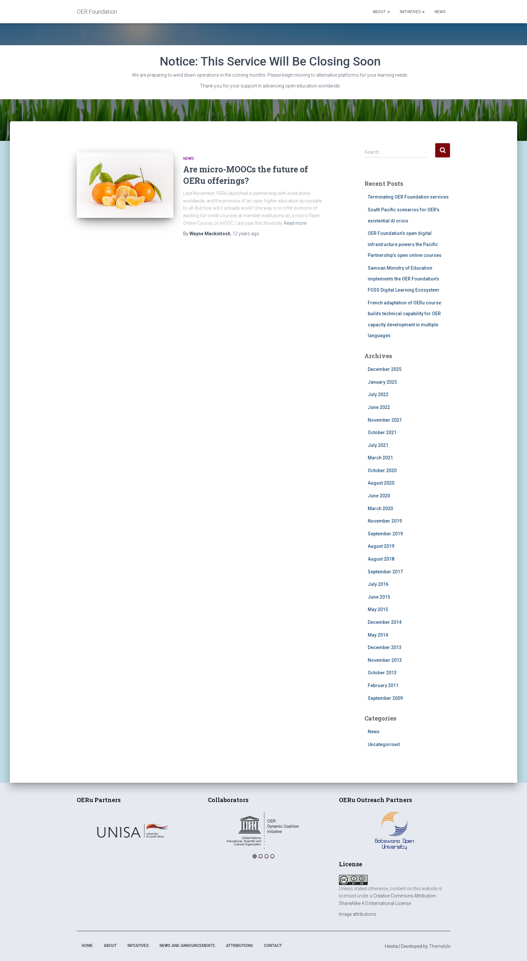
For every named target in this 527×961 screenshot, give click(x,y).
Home (87, 945)
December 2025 (384, 369)
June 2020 (379, 495)
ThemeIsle (439, 946)
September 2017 (385, 571)
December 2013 (384, 647)
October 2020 (382, 470)
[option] (132, 830)
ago (245, 233)
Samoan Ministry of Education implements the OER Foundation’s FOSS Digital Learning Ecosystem (403, 279)
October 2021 (382, 432)
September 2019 (385, 533)
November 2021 (385, 420)
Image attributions (357, 914)
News (440, 12)
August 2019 (381, 546)
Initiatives (412, 12)
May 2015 (378, 609)
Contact (273, 945)
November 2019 (385, 521)
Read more (295, 223)
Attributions (239, 945)
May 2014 (378, 635)
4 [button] (272, 856)
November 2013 (385, 660)
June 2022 (379, 407)
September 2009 (385, 698)
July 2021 (378, 445)
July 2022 (378, 394)
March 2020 (380, 508)
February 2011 (383, 685)
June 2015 (379, 597)
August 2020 (381, 483)
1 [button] (255, 856)
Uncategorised (384, 744)
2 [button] (261, 856)
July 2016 (378, 584)
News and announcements (187, 945)
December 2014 (384, 622)
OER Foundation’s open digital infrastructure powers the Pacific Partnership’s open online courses (404, 244)
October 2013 (382, 672)
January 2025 (382, 382)
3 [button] (266, 856)
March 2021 (380, 457)
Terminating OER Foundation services (408, 197)
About (381, 12)
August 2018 (381, 559)
